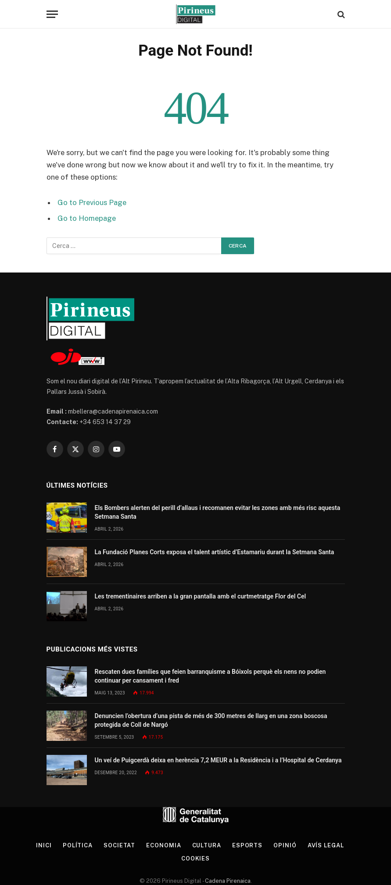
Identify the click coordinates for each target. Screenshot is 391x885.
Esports (247, 845)
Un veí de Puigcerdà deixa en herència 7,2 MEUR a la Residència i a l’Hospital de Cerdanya (218, 760)
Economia (163, 845)
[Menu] (52, 14)
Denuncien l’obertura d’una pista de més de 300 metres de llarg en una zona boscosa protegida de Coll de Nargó (211, 720)
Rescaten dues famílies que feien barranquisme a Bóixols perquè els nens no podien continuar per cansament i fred (210, 676)
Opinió (284, 845)
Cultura (206, 845)
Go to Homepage (86, 218)
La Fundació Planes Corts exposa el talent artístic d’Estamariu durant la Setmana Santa (214, 552)
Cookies (195, 858)
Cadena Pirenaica (227, 881)
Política (78, 845)
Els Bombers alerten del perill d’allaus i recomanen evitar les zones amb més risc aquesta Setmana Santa (218, 512)
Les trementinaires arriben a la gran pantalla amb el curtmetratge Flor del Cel (200, 596)
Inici (44, 845)
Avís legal (326, 845)
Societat (119, 845)
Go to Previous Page (91, 202)
